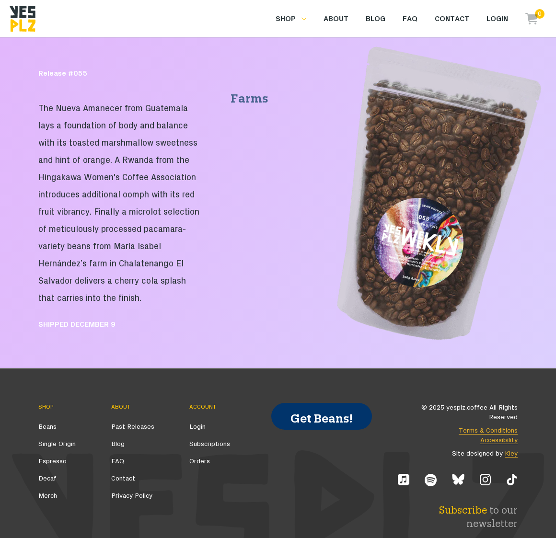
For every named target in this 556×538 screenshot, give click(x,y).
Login (497, 19)
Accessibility (499, 440)
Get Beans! (321, 416)
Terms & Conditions (488, 430)
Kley (511, 453)
